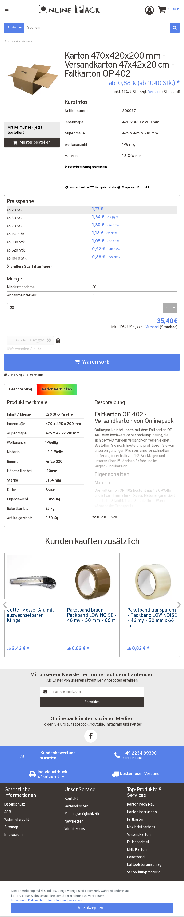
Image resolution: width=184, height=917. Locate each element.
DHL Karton (137, 850)
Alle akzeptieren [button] (92, 908)
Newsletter (73, 821)
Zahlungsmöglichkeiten (83, 814)
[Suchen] (175, 28)
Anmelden (92, 702)
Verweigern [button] (75, 900)
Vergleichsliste (103, 188)
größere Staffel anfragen (29, 266)
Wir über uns (74, 829)
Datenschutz (14, 804)
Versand (154, 92)
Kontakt (71, 799)
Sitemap (11, 827)
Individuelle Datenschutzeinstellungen (39, 901)
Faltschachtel (138, 842)
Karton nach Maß (141, 804)
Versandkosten (76, 806)
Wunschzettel (77, 188)
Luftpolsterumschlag (144, 865)
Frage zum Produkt (133, 188)
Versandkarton (139, 834)
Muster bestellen (32, 142)
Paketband (136, 857)
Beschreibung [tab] (20, 389)
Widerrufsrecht (16, 819)
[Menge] (85, 308)
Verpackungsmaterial (144, 872)
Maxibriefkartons (141, 827)
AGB (7, 812)
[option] (32, 604)
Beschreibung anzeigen (86, 167)
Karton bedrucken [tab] (57, 389)
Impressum (13, 834)
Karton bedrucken (142, 812)
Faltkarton (135, 819)
